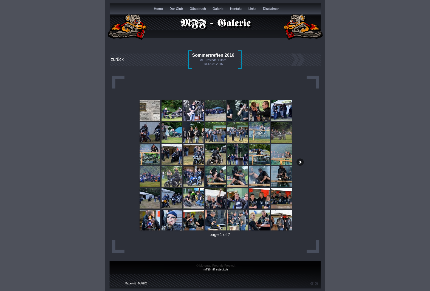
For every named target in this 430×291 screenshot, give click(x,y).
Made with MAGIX (136, 283)
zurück (117, 59)
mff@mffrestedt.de (215, 269)
